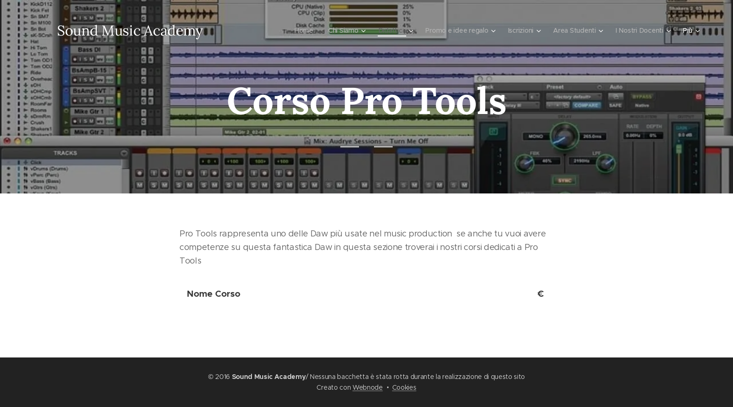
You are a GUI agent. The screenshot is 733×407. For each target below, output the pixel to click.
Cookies (404, 387)
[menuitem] (235, 30)
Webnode (367, 387)
